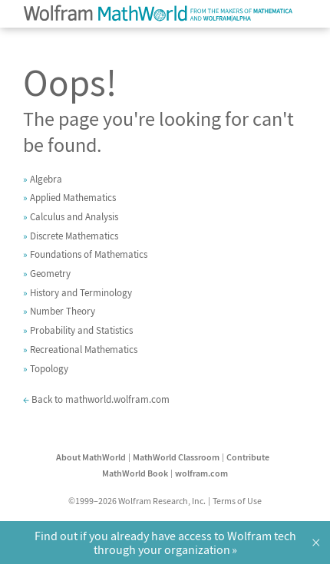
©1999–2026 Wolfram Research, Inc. (137, 500)
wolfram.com (201, 473)
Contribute (247, 457)
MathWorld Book (135, 473)
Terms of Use (237, 500)
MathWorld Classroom (176, 457)
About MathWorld (91, 457)
